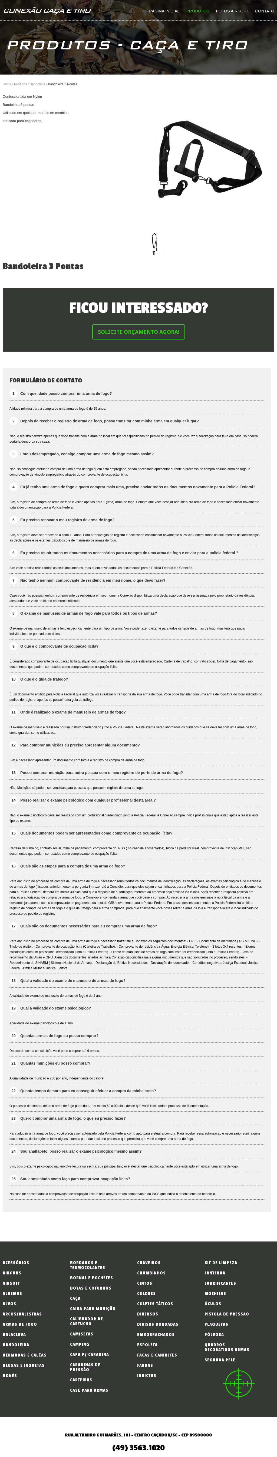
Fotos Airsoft (232, 11)
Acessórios (16, 1262)
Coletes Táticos (155, 1303)
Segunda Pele (220, 1360)
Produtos (197, 11)
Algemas (12, 1293)
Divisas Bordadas (158, 1324)
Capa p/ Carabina (89, 1354)
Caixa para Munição (93, 1308)
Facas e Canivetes (157, 1355)
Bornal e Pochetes (91, 1278)
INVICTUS (146, 1375)
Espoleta (147, 1344)
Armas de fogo (20, 1324)
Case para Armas (89, 1390)
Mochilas (215, 1293)
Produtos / (22, 84)
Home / (8, 84)
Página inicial (164, 11)
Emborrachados (156, 1334)
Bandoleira (16, 1344)
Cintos (144, 1283)
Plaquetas (216, 1324)
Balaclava (14, 1334)
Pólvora (214, 1334)
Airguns (12, 1273)
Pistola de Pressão (227, 1314)
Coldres (146, 1293)
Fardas (145, 1365)
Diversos (147, 1314)
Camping (79, 1344)
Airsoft (11, 1283)
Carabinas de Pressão (85, 1367)
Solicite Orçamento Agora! (138, 332)
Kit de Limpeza (221, 1262)
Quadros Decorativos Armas (227, 1347)
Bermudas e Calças (25, 1355)
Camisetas (81, 1334)
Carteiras (81, 1380)
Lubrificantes (220, 1283)
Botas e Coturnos (90, 1288)
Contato (264, 11)
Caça (75, 1298)
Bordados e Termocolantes (87, 1265)
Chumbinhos (151, 1273)
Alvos (9, 1303)
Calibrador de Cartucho (86, 1321)
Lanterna (215, 1273)
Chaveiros (149, 1262)
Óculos (213, 1303)
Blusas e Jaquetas (24, 1365)
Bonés (10, 1375)
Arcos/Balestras (22, 1314)
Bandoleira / (39, 84)
